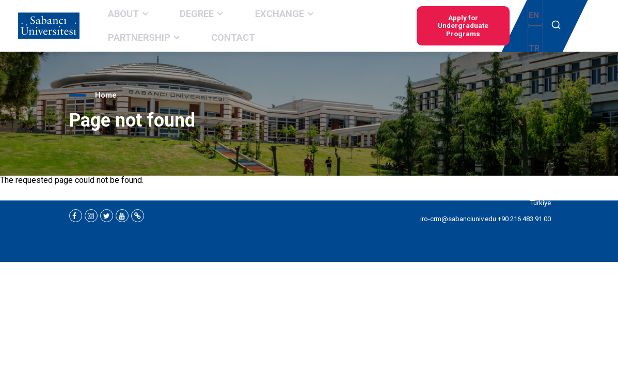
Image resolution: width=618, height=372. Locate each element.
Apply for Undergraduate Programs (446, 25)
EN (520, 26)
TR (536, 26)
